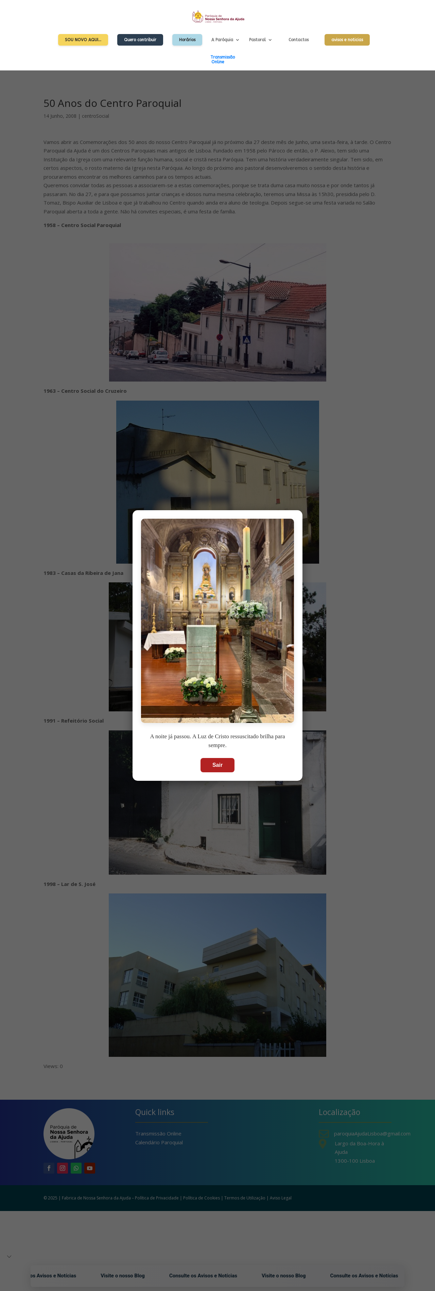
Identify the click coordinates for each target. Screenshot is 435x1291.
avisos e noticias (347, 39)
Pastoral (257, 39)
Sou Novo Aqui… (83, 39)
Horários (187, 39)
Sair (217, 765)
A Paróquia (222, 39)
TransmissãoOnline (222, 59)
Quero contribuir (140, 39)
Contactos (299, 39)
